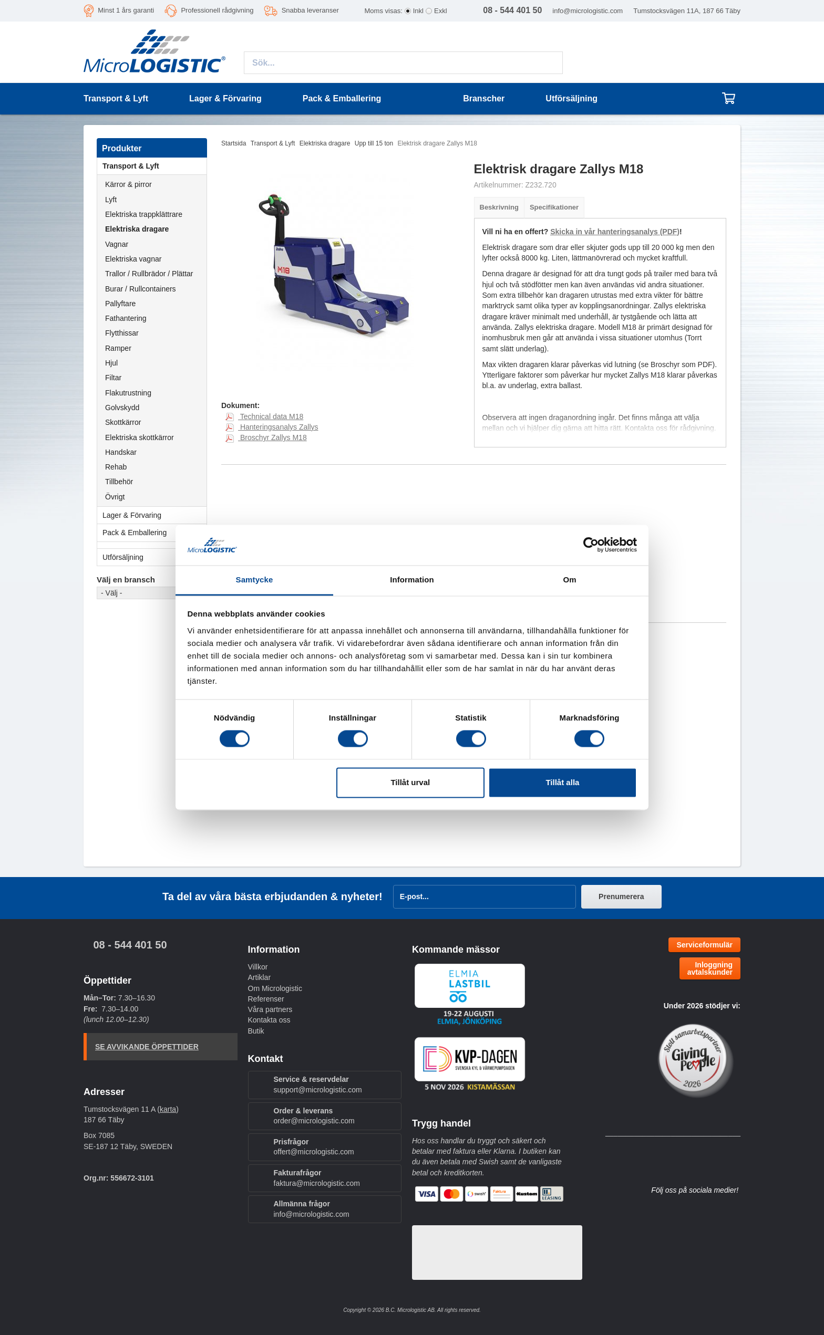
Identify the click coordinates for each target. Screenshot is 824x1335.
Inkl (418, 11)
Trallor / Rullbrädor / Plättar (149, 273)
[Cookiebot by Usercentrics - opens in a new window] (591, 545)
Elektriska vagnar (133, 259)
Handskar (121, 452)
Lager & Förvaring (154, 515)
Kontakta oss (269, 1020)
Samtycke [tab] (254, 579)
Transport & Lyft (154, 166)
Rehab (116, 467)
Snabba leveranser (310, 10)
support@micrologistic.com (318, 1090)
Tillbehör (119, 481)
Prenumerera (621, 896)
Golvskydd (122, 407)
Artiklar (259, 977)
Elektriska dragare (137, 229)
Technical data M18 (264, 416)
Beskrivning (499, 207)
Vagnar (116, 244)
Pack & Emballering (154, 532)
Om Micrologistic (275, 988)
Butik (256, 1031)
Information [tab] (412, 579)
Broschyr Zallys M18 (266, 437)
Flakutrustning (128, 393)
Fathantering (126, 318)
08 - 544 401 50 (130, 945)
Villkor (258, 967)
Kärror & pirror (128, 184)
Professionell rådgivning (217, 10)
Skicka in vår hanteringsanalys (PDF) (614, 231)
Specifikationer (554, 207)
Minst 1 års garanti (126, 10)
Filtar (113, 377)
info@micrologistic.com (587, 11)
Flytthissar (122, 333)
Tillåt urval (410, 782)
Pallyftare (120, 303)
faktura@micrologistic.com (317, 1183)
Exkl (440, 11)
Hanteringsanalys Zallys (271, 427)
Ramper (118, 348)
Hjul (111, 363)
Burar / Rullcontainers (140, 289)
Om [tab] (569, 579)
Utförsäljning (571, 98)
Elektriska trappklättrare (143, 214)
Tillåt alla (562, 782)
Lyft (111, 199)
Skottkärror (123, 422)
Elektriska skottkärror (139, 437)
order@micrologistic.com (314, 1121)
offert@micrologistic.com (314, 1152)
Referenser (266, 999)
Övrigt (115, 497)
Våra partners (270, 1009)
